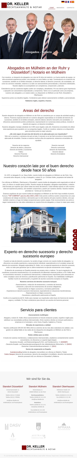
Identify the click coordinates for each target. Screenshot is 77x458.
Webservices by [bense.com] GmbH (34, 456)
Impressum (55, 456)
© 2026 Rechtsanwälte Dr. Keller (13, 456)
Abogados (60, 7)
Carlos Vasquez (9, 354)
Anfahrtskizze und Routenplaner (12, 402)
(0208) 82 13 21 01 (40, 404)
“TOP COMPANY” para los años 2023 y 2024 (23, 196)
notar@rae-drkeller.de (37, 407)
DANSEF (64, 342)
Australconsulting (16, 352)
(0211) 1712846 (15, 395)
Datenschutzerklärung (66, 456)
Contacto (70, 7)
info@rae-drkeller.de (13, 400)
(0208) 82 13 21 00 (40, 397)
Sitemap (48, 456)
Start (52, 7)
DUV (54, 346)
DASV (69, 344)
